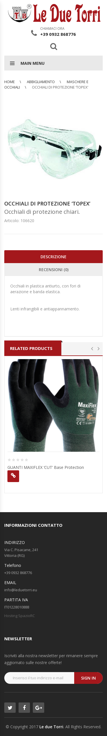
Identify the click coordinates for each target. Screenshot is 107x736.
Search (53, 46)
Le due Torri (51, 726)
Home (9, 81)
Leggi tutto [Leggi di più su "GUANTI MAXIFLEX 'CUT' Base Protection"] (13, 476)
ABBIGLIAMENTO (41, 81)
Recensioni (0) (53, 269)
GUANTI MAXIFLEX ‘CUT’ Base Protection (45, 467)
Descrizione (53, 256)
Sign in (88, 678)
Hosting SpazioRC (19, 615)
